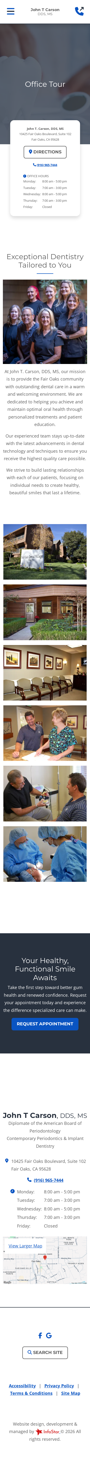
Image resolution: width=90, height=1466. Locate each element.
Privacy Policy (59, 1386)
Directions (45, 152)
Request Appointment (45, 1024)
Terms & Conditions (31, 1393)
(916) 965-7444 (47, 165)
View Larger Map (25, 1246)
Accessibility (22, 1386)
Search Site (45, 1352)
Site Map (70, 1393)
